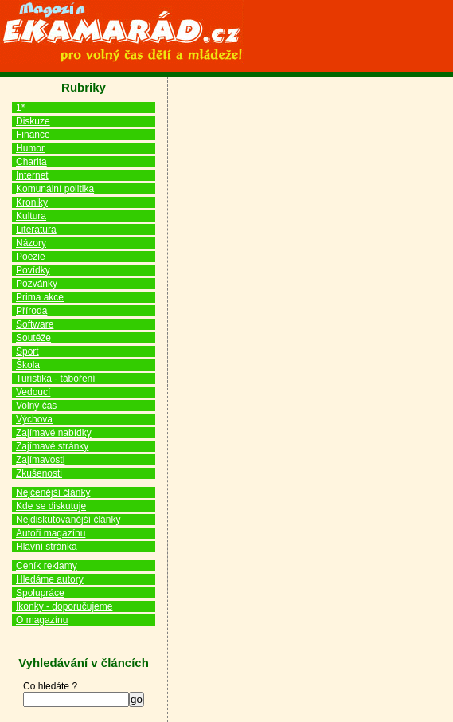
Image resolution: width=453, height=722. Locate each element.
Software (34, 324)
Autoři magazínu (50, 533)
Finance (33, 134)
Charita (31, 161)
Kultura (31, 216)
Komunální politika (55, 188)
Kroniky (32, 202)
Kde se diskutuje (51, 506)
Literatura (36, 229)
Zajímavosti (40, 459)
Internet (32, 175)
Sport (27, 351)
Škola (28, 365)
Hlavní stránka (46, 546)
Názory (31, 243)
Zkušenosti (39, 473)
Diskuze (33, 121)
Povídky (33, 270)
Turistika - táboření (56, 378)
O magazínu (42, 620)
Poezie (30, 256)
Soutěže (33, 337)
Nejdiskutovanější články (68, 519)
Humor (30, 148)
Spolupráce (40, 592)
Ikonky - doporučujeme (64, 606)
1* (20, 107)
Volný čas (36, 405)
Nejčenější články (53, 492)
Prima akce (40, 297)
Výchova (34, 419)
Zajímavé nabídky (54, 432)
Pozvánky (36, 283)
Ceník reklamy (46, 565)
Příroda (31, 310)
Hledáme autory (50, 579)
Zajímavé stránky (52, 446)
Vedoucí (33, 392)
